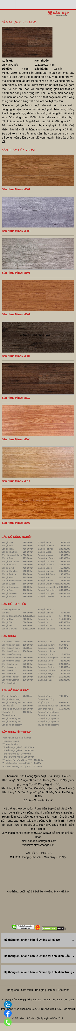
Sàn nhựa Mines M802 (16, 189)
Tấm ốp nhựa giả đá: (12, 750)
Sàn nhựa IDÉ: (45, 680)
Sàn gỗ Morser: (9, 564)
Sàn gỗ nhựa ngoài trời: (13, 702)
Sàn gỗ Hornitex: (10, 571)
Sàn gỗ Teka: (8, 549)
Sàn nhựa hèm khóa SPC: (14, 657)
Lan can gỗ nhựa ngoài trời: (51, 706)
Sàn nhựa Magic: (46, 673)
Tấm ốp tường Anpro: (13, 757)
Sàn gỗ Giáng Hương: (12, 616)
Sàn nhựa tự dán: (46, 645)
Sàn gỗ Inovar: (45, 542)
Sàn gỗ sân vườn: (10, 696)
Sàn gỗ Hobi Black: (11, 561)
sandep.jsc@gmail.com (42, 840)
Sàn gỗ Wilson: (9, 584)
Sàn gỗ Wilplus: (9, 596)
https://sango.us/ (44, 845)
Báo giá (39, 989)
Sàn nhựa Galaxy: (46, 664)
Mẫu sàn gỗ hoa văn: (12, 609)
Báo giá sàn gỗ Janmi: (12, 555)
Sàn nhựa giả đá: (46, 648)
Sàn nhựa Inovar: (10, 664)
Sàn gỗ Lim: (44, 622)
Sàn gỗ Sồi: (7, 622)
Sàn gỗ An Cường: (47, 558)
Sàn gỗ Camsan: (46, 571)
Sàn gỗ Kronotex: (46, 561)
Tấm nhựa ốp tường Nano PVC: (18, 760)
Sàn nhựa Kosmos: (11, 651)
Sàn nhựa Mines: (46, 677)
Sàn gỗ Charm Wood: (48, 584)
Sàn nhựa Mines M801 (16, 356)
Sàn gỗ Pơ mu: (45, 625)
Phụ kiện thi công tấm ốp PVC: (17, 766)
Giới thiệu (27, 989)
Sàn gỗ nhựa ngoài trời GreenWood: (55, 718)
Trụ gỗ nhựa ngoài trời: (49, 725)
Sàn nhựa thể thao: (11, 661)
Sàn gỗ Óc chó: (45, 619)
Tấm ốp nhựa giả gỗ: (13, 747)
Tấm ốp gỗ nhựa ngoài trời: (15, 709)
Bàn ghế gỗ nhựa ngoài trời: (51, 712)
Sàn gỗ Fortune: (9, 574)
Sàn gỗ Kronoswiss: (11, 587)
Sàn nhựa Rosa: (9, 673)
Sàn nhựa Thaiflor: (10, 677)
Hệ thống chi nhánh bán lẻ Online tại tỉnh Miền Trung (38, 972)
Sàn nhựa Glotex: (46, 667)
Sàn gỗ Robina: (45, 549)
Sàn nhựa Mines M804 (16, 439)
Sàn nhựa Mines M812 (16, 397)
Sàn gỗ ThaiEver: (46, 596)
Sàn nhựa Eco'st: (10, 670)
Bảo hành (63, 989)
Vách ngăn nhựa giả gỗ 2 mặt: (17, 738)
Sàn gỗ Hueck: (45, 577)
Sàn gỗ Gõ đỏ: (45, 616)
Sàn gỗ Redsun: (45, 580)
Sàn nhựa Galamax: (11, 680)
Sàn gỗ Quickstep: (47, 590)
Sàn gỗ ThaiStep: (10, 552)
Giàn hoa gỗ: (8, 706)
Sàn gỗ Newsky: (45, 555)
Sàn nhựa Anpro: (10, 667)
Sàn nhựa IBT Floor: (47, 670)
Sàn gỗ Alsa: (8, 545)
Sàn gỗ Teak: (8, 625)
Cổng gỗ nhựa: (9, 715)
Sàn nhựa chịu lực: (47, 651)
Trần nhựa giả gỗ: (11, 741)
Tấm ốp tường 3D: (11, 754)
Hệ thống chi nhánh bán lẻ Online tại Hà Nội (32, 939)
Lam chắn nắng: (45, 709)
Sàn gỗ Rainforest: (47, 574)
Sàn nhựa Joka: (45, 641)
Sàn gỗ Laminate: (46, 545)
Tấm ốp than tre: (10, 744)
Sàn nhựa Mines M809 (16, 314)
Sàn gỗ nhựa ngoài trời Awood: (16, 721)
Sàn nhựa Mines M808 (16, 231)
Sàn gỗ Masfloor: (46, 564)
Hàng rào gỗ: (8, 712)
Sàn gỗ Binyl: (8, 568)
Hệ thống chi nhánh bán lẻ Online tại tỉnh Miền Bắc (37, 955)
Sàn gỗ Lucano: (45, 552)
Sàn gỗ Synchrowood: (12, 580)
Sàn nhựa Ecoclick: (11, 641)
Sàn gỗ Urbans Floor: (48, 587)
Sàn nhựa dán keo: (11, 645)
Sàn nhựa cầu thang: (11, 654)
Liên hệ (51, 989)
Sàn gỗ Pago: (8, 558)
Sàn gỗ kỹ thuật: (46, 609)
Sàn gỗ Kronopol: (46, 593)
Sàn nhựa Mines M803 (16, 522)
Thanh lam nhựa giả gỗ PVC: (16, 763)
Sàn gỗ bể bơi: (45, 696)
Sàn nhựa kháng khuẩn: (49, 657)
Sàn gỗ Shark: (8, 542)
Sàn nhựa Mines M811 (16, 481)
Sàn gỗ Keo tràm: (46, 629)
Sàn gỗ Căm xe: (45, 612)
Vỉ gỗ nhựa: (43, 702)
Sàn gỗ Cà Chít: (9, 629)
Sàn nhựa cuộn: (45, 654)
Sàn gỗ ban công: (46, 699)
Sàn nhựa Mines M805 (16, 272)
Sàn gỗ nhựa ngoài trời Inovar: (16, 718)
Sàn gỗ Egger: (45, 568)
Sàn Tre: (6, 612)
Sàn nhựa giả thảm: (11, 648)
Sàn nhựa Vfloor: (46, 661)
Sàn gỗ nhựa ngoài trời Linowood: (18, 725)
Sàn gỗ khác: (8, 577)
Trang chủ (13, 989)
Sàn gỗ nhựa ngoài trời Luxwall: (53, 721)
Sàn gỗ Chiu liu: (9, 619)
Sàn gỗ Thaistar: (9, 593)
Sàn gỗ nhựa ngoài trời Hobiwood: (54, 715)
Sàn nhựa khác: (9, 683)
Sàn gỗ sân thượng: (11, 699)
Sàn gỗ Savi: (8, 590)
